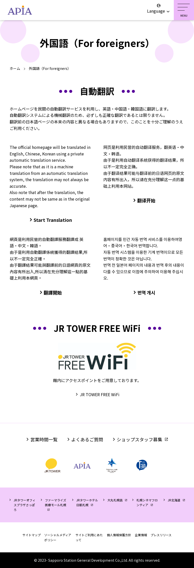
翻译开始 (146, 200)
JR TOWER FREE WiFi (99, 394)
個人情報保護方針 (119, 535)
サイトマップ (31, 535)
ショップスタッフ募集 (139, 439)
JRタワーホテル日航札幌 (87, 502)
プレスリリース (161, 535)
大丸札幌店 (115, 500)
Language (158, 8)
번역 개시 (146, 292)
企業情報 (141, 535)
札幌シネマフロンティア (147, 502)
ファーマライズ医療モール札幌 (55, 502)
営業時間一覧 (44, 439)
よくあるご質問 (87, 439)
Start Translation (53, 220)
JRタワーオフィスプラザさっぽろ (24, 505)
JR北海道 (174, 500)
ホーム (15, 68)
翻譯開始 (53, 292)
